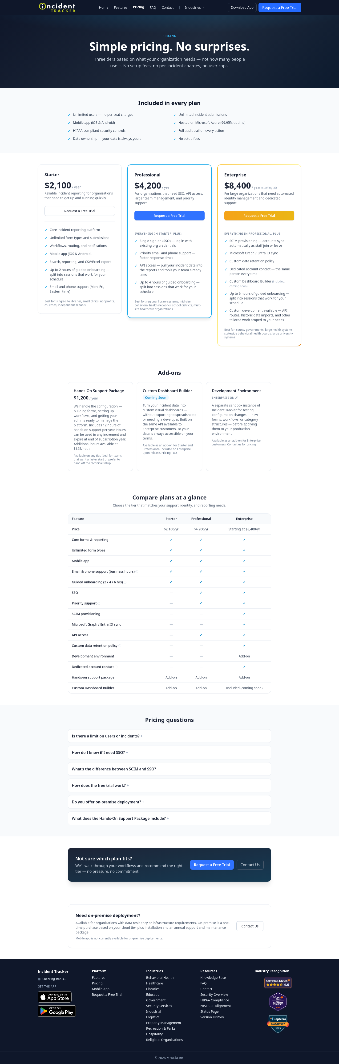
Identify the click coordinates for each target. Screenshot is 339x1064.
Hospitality (154, 1034)
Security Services (159, 1006)
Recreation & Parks (160, 1028)
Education (153, 994)
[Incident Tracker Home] (57, 7)
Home (103, 7)
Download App (242, 7)
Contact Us (250, 868)
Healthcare (154, 983)
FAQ (153, 7)
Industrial (153, 1011)
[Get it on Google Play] (57, 1011)
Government (156, 1000)
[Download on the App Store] (55, 997)
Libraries (153, 989)
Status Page (209, 1011)
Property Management (163, 1022)
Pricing (138, 7)
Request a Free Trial (280, 7)
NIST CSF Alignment (215, 1006)
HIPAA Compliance (214, 1000)
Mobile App (100, 989)
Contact (168, 7)
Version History (212, 1017)
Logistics (153, 1017)
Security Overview (214, 994)
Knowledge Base (213, 977)
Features (120, 7)
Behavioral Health (160, 977)
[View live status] (61, 979)
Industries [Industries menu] (195, 7)
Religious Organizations (164, 1039)
